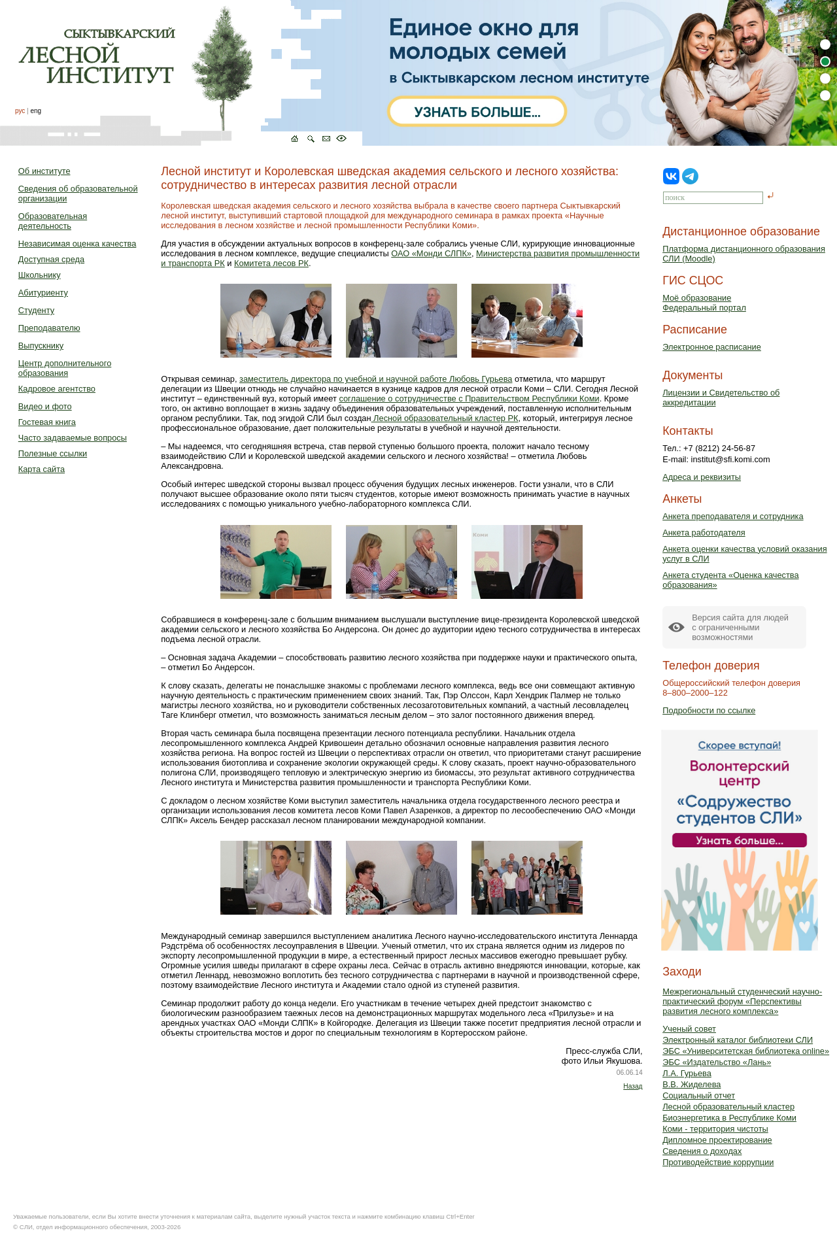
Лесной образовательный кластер (728, 1106)
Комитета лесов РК (271, 263)
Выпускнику (40, 345)
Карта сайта (41, 469)
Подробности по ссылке (708, 710)
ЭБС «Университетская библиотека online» (745, 1051)
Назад (632, 1086)
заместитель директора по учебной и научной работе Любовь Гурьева (375, 379)
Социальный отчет (698, 1095)
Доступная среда (51, 259)
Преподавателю (49, 328)
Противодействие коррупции (718, 1162)
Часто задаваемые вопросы (72, 438)
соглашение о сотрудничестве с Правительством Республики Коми (469, 398)
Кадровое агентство (56, 389)
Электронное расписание (711, 347)
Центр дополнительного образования (64, 368)
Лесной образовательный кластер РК (445, 418)
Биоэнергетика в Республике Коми (729, 1118)
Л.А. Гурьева (686, 1073)
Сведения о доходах (702, 1151)
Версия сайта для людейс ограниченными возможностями (740, 627)
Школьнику (39, 275)
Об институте (44, 171)
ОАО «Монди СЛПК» (431, 253)
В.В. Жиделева (691, 1084)
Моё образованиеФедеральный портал (704, 303)
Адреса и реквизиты (701, 477)
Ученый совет (689, 1029)
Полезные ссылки (52, 453)
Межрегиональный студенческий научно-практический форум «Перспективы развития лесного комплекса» (742, 1001)
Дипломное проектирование (717, 1140)
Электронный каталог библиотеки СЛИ (737, 1040)
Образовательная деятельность (52, 221)
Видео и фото (45, 406)
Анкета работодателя (703, 532)
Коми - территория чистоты (715, 1129)
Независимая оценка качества (77, 243)
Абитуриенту (43, 292)
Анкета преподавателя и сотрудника (732, 516)
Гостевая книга (47, 422)
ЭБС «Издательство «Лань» (716, 1062)
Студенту (36, 310)
